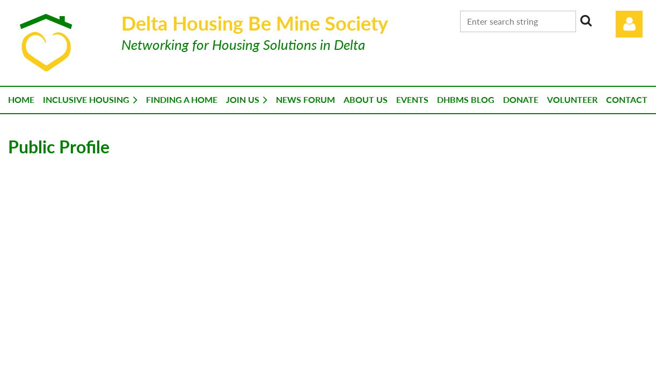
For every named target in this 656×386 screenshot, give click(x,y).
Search (586, 20)
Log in (629, 24)
